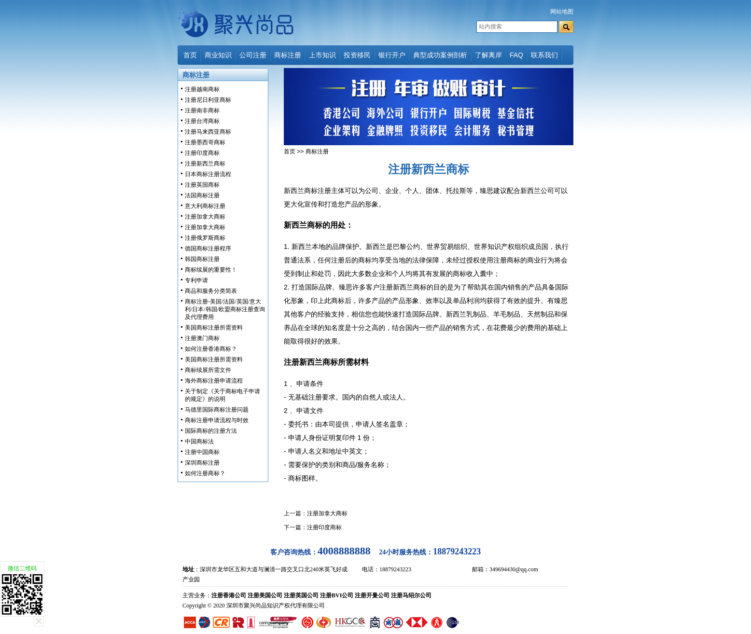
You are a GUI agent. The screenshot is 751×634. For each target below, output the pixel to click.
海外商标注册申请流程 (214, 380)
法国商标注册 (202, 195)
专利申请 (196, 280)
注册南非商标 (202, 110)
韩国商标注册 (202, 259)
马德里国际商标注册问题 (217, 409)
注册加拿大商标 (205, 216)
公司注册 (252, 55)
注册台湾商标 (202, 121)
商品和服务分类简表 (211, 291)
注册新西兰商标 (205, 163)
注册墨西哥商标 (205, 142)
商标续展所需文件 (208, 370)
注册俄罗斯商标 (205, 237)
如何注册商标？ (205, 473)
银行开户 (391, 55)
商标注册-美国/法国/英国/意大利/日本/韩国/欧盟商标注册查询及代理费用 (225, 309)
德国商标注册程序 (208, 248)
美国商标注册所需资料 (214, 327)
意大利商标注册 (205, 206)
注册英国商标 (202, 184)
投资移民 (357, 55)
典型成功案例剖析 (440, 55)
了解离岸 (488, 55)
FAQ (516, 55)
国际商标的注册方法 (211, 430)
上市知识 (322, 55)
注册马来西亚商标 (208, 131)
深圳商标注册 (202, 462)
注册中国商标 (202, 452)
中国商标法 (199, 441)
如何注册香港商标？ (211, 348)
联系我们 (544, 55)
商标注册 (287, 55)
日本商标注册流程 (208, 174)
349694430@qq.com (513, 569)
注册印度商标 (202, 153)
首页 (190, 55)
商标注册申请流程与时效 (217, 420)
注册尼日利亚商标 (208, 99)
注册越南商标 (202, 89)
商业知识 (218, 55)
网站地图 (561, 11)
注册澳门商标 (202, 338)
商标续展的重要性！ (211, 269)
